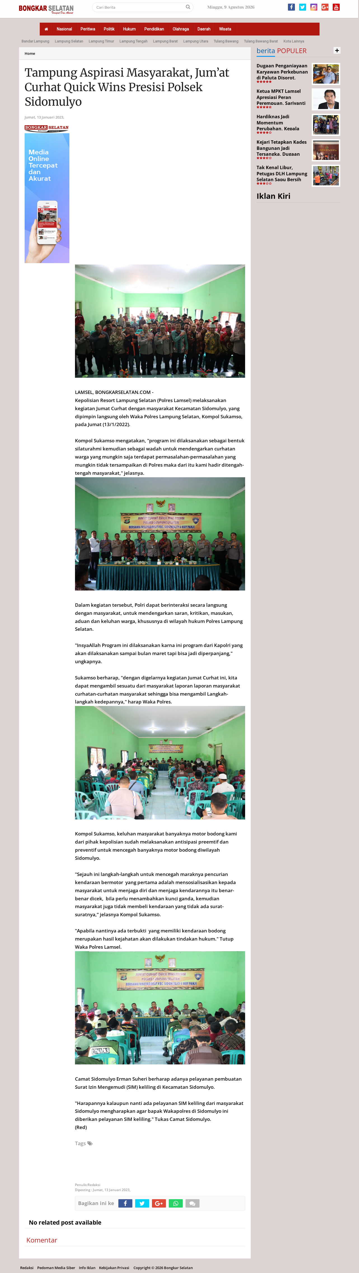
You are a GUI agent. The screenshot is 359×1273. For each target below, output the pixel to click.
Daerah (204, 29)
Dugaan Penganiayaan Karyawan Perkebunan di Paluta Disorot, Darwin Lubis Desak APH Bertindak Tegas (282, 78)
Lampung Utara (195, 41)
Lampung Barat (165, 41)
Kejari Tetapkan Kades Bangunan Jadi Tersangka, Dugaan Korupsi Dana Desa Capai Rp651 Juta (282, 154)
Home (30, 53)
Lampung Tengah (133, 41)
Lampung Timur (101, 41)
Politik (109, 29)
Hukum (129, 29)
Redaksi (27, 1267)
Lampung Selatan (69, 41)
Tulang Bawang (226, 41)
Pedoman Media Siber (56, 1267)
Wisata (225, 29)
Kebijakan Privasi (114, 1267)
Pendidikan (154, 29)
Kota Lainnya (293, 41)
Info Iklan (87, 1267)
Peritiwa (88, 29)
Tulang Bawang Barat (261, 41)
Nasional (64, 29)
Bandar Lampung (35, 41)
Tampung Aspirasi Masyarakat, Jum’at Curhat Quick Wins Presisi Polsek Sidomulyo (127, 87)
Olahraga (181, 29)
